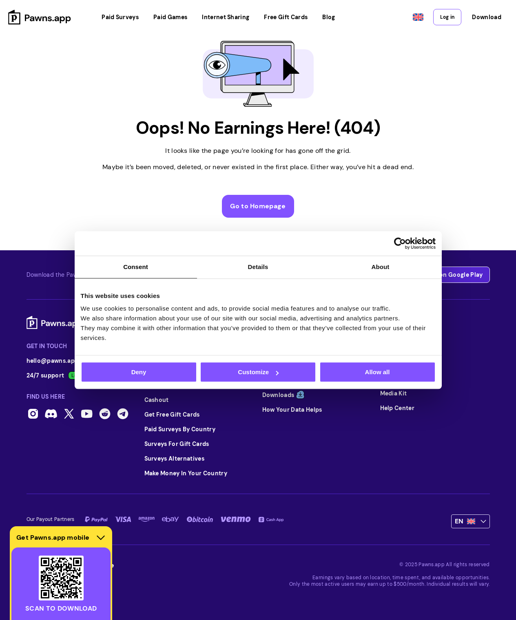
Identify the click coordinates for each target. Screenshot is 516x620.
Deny (138, 371)
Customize (258, 371)
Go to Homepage (258, 206)
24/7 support (55, 375)
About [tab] (381, 266)
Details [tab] (258, 266)
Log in (447, 17)
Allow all (377, 371)
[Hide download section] (101, 538)
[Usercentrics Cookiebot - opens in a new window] (400, 243)
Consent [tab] (135, 266)
